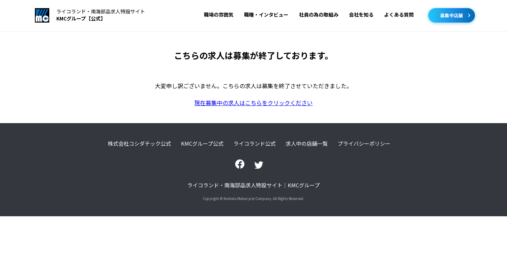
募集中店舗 (451, 15)
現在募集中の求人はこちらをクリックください (253, 102)
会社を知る (361, 14)
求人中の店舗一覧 (307, 143)
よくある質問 (399, 14)
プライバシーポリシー (364, 143)
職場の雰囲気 (218, 14)
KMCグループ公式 (202, 143)
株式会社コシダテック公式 (139, 143)
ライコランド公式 (254, 143)
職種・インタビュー (266, 14)
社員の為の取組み (318, 14)
